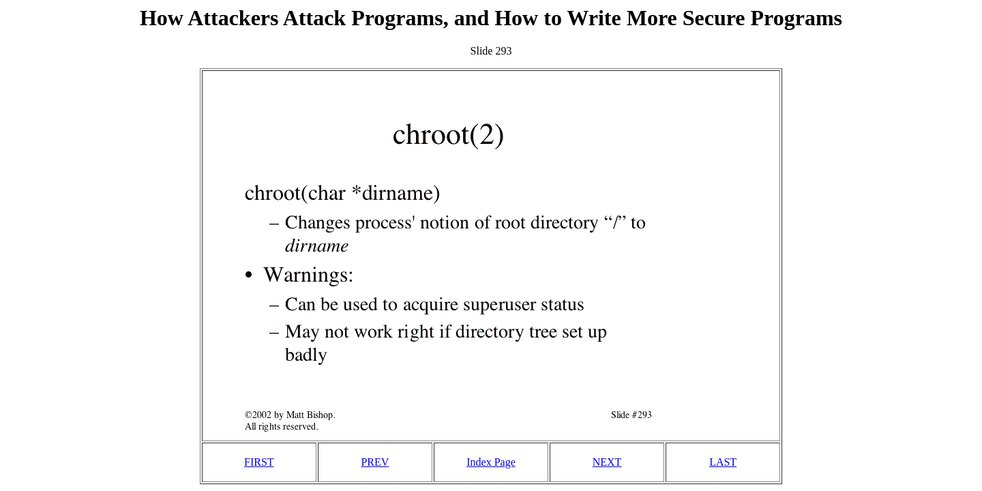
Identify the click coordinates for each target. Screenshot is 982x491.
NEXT (607, 462)
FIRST (259, 462)
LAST (722, 462)
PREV (375, 462)
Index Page (491, 462)
